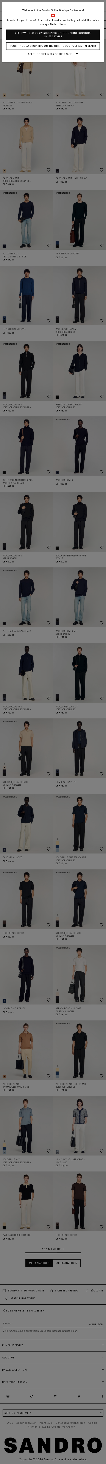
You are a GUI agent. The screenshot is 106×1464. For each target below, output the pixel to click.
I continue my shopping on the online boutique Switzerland (53, 46)
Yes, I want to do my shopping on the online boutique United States (53, 35)
